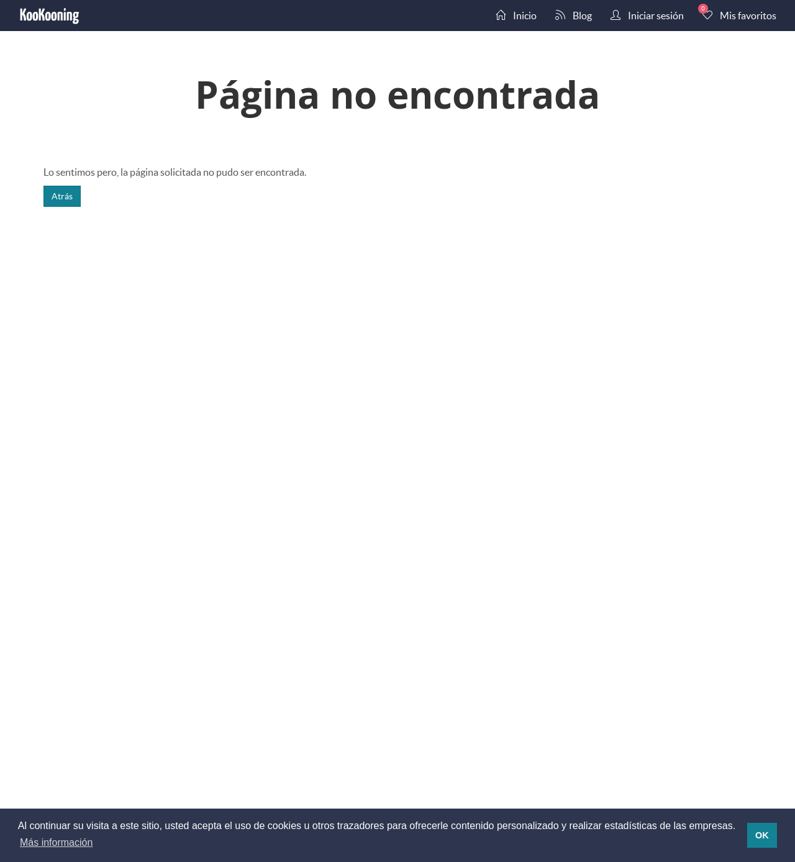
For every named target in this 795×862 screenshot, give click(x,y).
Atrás (62, 196)
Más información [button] (56, 842)
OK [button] (762, 835)
